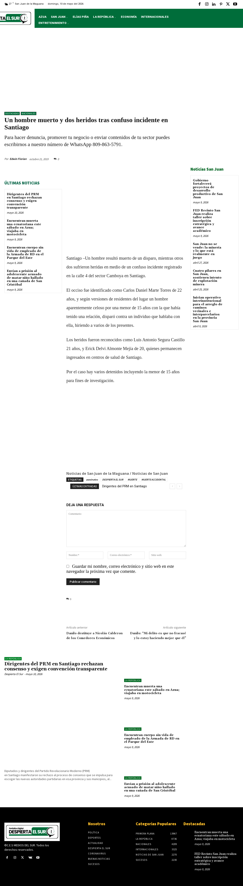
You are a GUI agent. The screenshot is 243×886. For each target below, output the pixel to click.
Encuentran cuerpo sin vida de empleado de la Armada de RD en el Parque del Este (25, 253)
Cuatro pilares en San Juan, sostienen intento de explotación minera (207, 277)
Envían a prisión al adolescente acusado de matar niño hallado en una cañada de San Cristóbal (25, 278)
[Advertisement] (121, 72)
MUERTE (132, 479)
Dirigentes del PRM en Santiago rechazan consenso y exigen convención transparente (24, 201)
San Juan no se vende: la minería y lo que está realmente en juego (207, 251)
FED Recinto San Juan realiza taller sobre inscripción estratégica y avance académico (206, 221)
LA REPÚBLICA (13, 658)
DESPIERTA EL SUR (112, 479)
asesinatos (92, 479)
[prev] (172, 486)
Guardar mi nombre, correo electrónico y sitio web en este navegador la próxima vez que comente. (120, 569)
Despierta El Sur (13, 674)
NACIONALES (28, 113)
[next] (179, 486)
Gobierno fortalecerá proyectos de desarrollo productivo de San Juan (208, 189)
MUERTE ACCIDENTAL (153, 479)
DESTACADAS (12, 113)
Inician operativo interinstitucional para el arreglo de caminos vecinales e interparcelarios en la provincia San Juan (207, 309)
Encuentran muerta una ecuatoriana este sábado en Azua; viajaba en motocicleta (24, 227)
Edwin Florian (18, 159)
